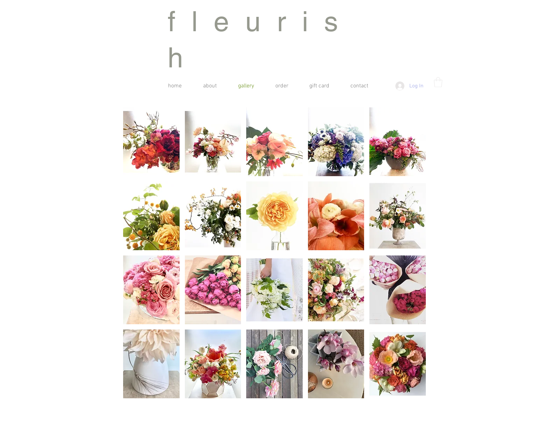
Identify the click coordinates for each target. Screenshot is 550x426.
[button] (438, 82)
